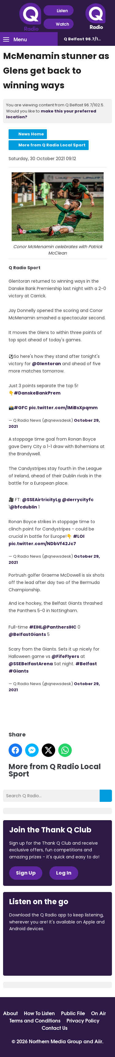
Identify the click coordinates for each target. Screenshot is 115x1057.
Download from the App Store (33, 945)
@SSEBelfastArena (31, 664)
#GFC (21, 408)
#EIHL (35, 627)
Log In (63, 872)
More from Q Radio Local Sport (52, 145)
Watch (58, 24)
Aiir (98, 1041)
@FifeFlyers (65, 656)
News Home (31, 134)
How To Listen (39, 1013)
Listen (58, 10)
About (10, 1013)
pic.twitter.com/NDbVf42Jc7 (42, 544)
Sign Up (26, 872)
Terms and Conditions (35, 1020)
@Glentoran (46, 364)
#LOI (78, 536)
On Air (98, 1013)
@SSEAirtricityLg (41, 500)
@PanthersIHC (59, 627)
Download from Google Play (32, 961)
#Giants (19, 671)
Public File (73, 1013)
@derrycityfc (78, 500)
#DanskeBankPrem (37, 393)
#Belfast (86, 664)
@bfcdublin (23, 507)
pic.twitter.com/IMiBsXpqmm (63, 408)
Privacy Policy (83, 1020)
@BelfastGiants (27, 634)
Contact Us (54, 1027)
